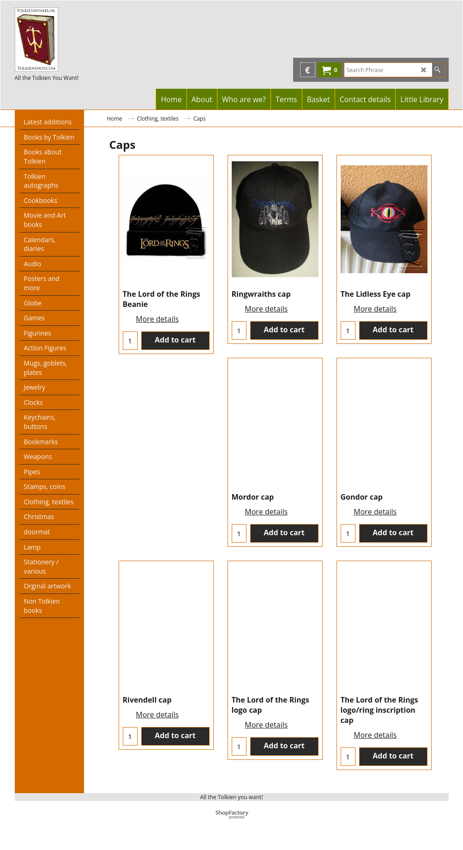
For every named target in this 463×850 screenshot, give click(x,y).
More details (157, 319)
